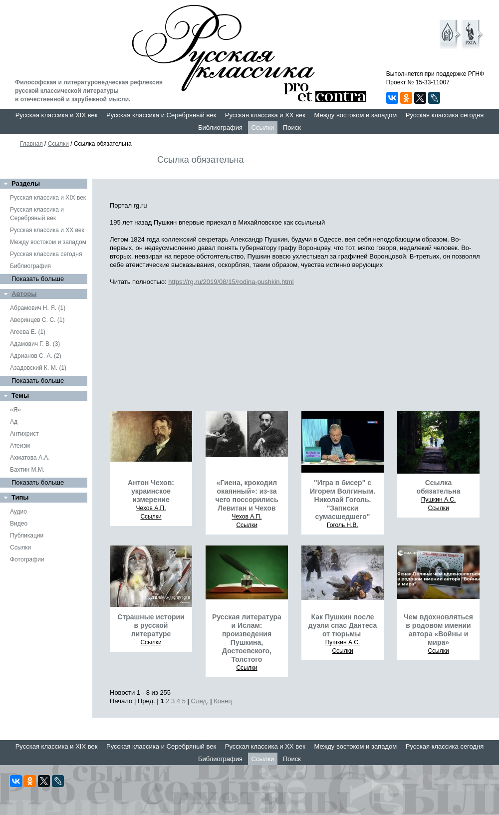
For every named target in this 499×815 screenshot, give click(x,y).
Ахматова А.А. (30, 457)
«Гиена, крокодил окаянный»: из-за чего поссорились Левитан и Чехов (247, 495)
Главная (31, 143)
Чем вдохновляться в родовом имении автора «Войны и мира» (438, 629)
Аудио (18, 511)
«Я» (15, 409)
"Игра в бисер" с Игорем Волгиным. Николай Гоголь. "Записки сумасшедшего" (342, 500)
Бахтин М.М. (27, 469)
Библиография (220, 127)
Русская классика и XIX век (56, 115)
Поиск (292, 127)
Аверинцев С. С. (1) (37, 319)
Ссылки (262, 127)
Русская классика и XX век (265, 115)
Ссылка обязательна (438, 487)
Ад (13, 421)
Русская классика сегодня (445, 115)
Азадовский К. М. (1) (38, 367)
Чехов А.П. (151, 508)
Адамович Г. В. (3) (35, 343)
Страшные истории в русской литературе (150, 625)
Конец (223, 701)
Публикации (26, 535)
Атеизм (20, 445)
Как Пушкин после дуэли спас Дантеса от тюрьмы (342, 625)
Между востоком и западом (355, 115)
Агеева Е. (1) (27, 331)
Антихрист (24, 433)
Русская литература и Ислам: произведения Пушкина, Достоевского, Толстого (246, 638)
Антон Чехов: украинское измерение (151, 491)
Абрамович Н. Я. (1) (37, 307)
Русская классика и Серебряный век (161, 115)
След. (200, 701)
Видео (18, 523)
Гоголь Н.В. (342, 525)
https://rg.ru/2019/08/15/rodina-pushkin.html (230, 281)
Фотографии (27, 559)
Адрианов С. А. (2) (35, 355)
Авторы (23, 293)
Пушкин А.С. (438, 499)
